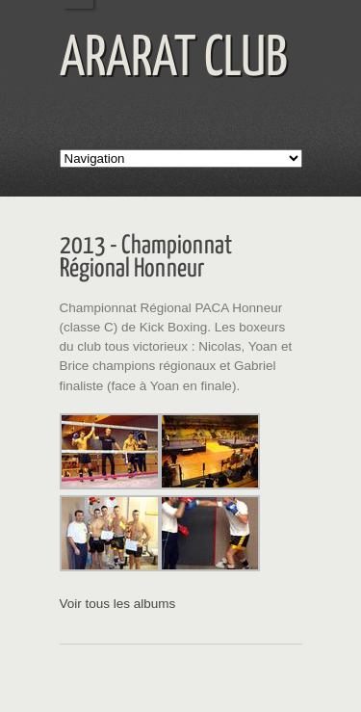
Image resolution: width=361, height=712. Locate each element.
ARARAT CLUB (174, 60)
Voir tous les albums (118, 603)
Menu (341, 20)
